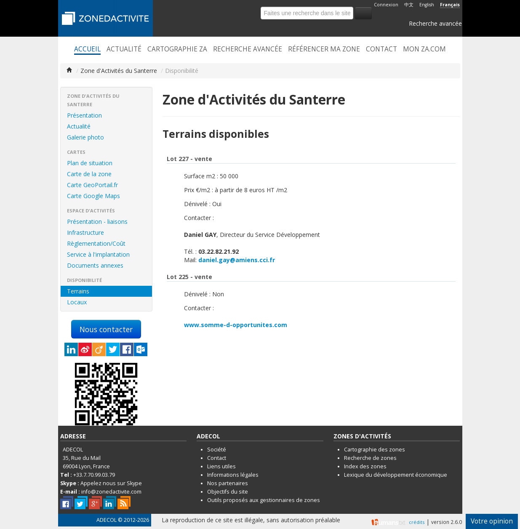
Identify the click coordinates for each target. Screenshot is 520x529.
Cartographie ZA (177, 49)
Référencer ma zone (324, 49)
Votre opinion (492, 521)
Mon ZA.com (424, 49)
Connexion (386, 5)
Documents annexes (95, 265)
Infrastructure (85, 232)
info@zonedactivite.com (111, 491)
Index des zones (365, 466)
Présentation (84, 115)
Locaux (77, 302)
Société (216, 449)
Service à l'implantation (98, 254)
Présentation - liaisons (97, 222)
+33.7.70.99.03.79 (94, 474)
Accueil (87, 49)
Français (450, 5)
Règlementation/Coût (96, 243)
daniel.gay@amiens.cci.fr (236, 260)
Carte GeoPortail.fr (92, 185)
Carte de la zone (89, 174)
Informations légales (233, 474)
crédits (416, 522)
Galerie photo (85, 137)
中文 (408, 5)
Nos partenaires (227, 483)
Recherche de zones (370, 458)
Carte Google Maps (93, 196)
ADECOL (106, 520)
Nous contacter (106, 329)
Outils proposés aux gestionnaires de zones (263, 500)
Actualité (124, 49)
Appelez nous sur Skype (111, 483)
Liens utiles (221, 466)
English (426, 5)
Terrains (78, 291)
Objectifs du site (227, 491)
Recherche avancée (435, 23)
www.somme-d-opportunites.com (235, 325)
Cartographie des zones (374, 449)
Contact (381, 49)
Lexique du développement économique (395, 474)
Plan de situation (89, 163)
